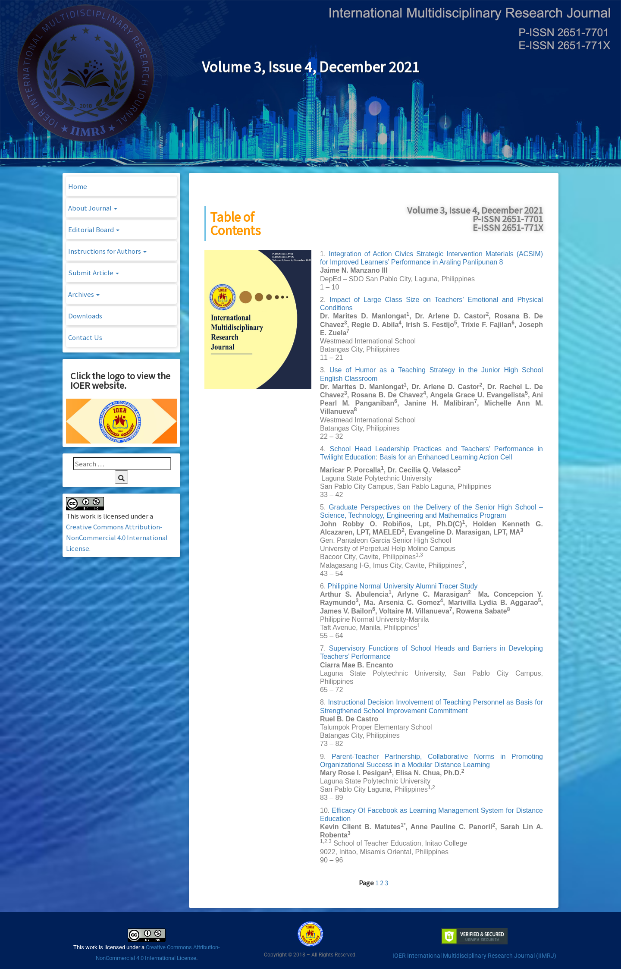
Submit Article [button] (93, 272)
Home (77, 186)
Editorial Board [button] (93, 229)
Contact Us (85, 337)
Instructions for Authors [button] (107, 250)
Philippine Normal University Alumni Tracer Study (403, 586)
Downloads (85, 315)
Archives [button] (84, 294)
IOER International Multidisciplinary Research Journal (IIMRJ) (474, 955)
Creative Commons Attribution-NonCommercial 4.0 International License (117, 537)
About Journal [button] (92, 207)
